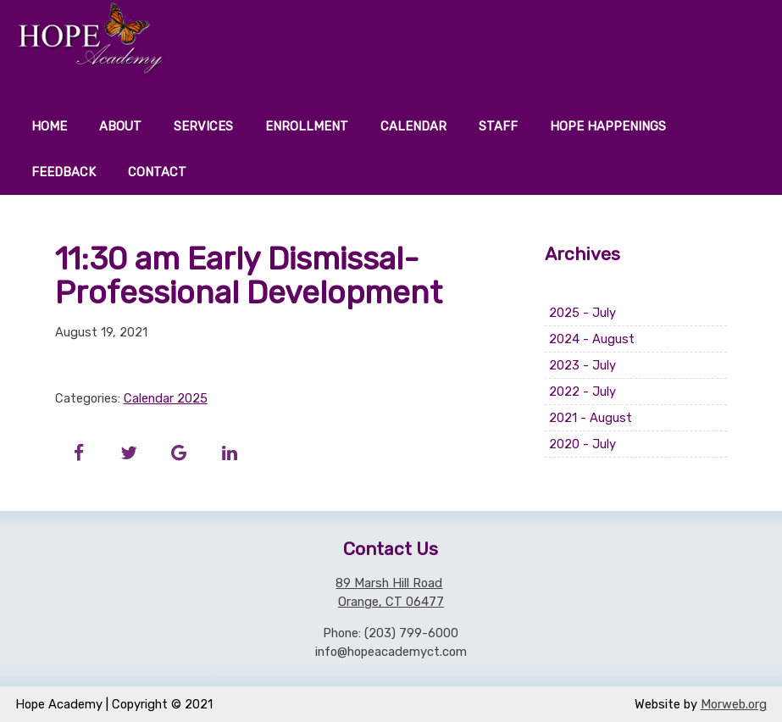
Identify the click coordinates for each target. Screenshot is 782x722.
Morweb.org (734, 704)
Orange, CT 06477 (391, 601)
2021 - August (590, 417)
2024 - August (592, 339)
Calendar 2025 (166, 398)
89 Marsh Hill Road (389, 583)
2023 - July (582, 365)
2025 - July (582, 312)
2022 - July (582, 391)
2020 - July (582, 444)
